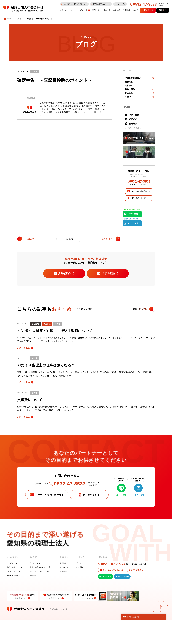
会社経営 (140, 82)
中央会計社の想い (140, 78)
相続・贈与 (140, 89)
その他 (140, 97)
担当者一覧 (64, 567)
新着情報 (79, 567)
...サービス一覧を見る (132, 128)
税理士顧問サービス (14, 567)
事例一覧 (33, 575)
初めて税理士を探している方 (41, 571)
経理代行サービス (14, 571)
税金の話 (140, 93)
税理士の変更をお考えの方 (40, 567)
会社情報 (63, 563)
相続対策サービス (14, 575)
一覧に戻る (69, 239)
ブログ (78, 563)
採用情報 (63, 571)
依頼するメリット (37, 563)
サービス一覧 (12, 563)
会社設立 (140, 85)
